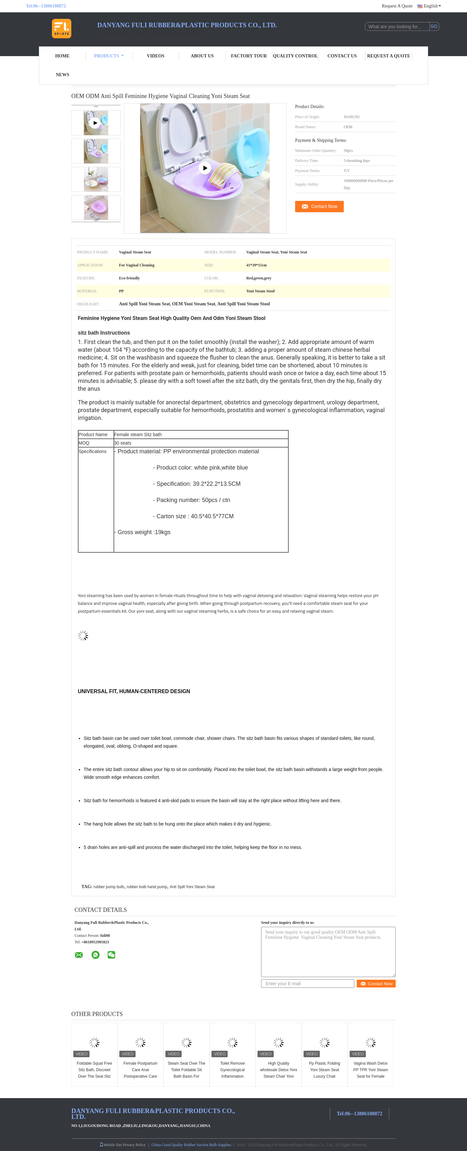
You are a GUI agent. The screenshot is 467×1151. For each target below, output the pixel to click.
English (432, 6)
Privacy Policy (134, 1145)
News (62, 74)
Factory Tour (249, 56)
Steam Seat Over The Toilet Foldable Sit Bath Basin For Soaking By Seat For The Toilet (186, 1076)
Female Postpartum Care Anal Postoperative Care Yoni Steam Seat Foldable (141, 1076)
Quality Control (295, 56)
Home (62, 56)
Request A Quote (397, 6)
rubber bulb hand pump (147, 887)
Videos (155, 56)
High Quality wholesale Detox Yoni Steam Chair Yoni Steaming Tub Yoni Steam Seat (278, 1076)
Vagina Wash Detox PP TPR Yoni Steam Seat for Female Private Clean (370, 1073)
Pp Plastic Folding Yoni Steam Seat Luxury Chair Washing (324, 1073)
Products (109, 56)
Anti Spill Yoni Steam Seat (192, 887)
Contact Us (342, 56)
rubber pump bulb (108, 887)
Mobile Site (111, 1145)
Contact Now (324, 206)
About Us (202, 56)
